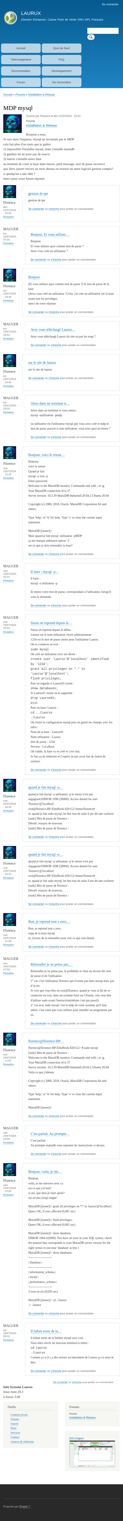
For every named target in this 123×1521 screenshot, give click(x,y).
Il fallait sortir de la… (46, 1333)
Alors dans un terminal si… (50, 403)
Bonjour (34, 277)
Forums (20, 94)
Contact (15, 1439)
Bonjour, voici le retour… (46, 455)
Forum (21, 82)
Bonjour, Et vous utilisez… (50, 234)
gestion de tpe (38, 193)
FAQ (61, 59)
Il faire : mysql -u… (45, 572)
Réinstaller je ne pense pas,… (52, 967)
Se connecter (110, 4)
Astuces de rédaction (22, 1444)
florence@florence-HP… (46, 1043)
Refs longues (76, 1441)
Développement (61, 71)
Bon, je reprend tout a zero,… (49, 924)
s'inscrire (54, 209)
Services (15, 1435)
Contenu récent (19, 1417)
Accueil (20, 48)
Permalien (8, 217)
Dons (14, 1430)
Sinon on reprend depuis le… (51, 623)
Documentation (20, 71)
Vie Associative (61, 82)
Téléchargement (21, 59)
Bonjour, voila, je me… (45, 1174)
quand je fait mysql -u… (45, 790)
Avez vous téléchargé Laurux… (53, 329)
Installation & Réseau (41, 94)
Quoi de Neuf (61, 48)
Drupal (25, 1509)
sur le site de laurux (42, 362)
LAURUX (31, 13)
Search (14, 1426)
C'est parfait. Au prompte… (50, 1136)
